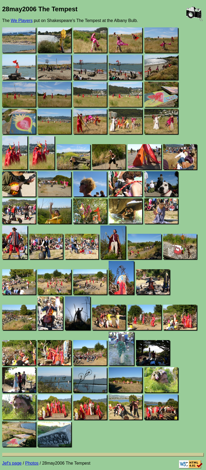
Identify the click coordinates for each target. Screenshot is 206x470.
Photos (32, 463)
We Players (22, 20)
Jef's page (11, 463)
